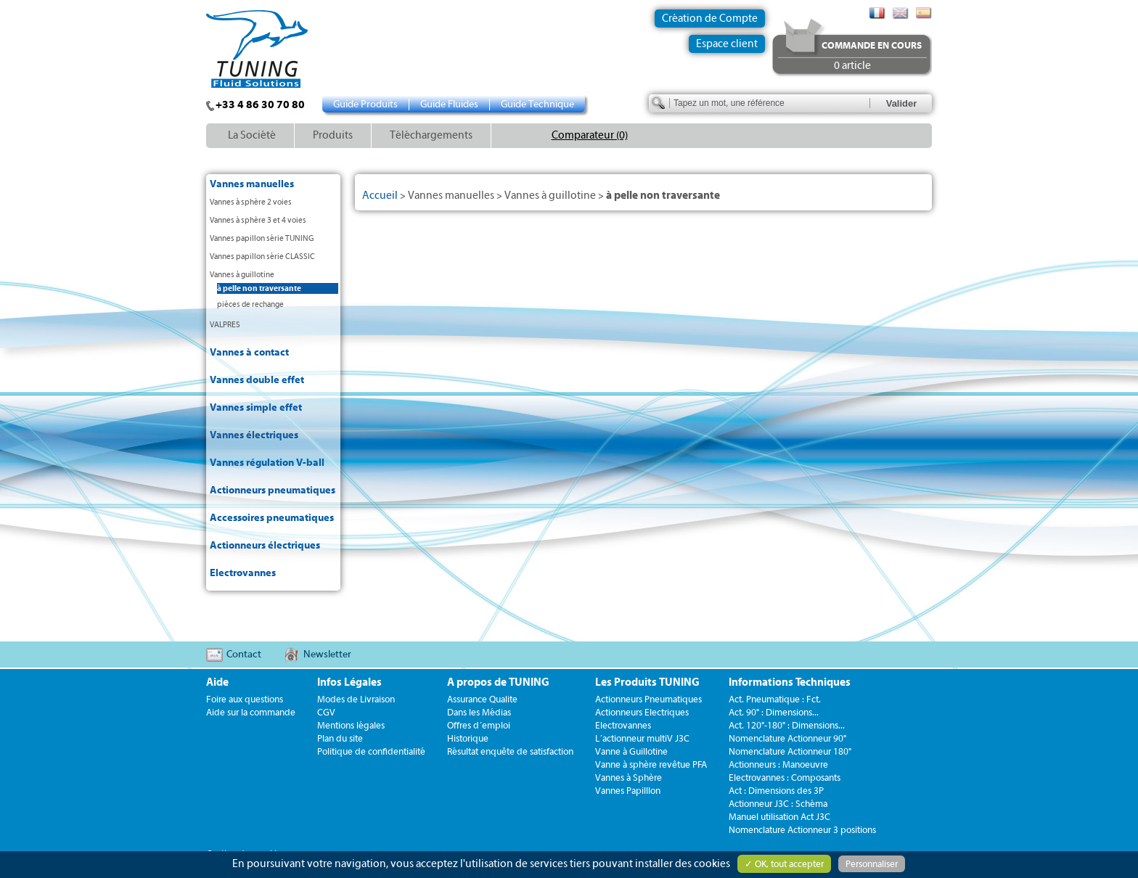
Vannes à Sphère (628, 777)
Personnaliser (872, 863)
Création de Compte (710, 18)
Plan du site (340, 738)
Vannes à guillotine (242, 274)
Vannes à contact (249, 352)
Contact (243, 654)
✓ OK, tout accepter (784, 863)
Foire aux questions (244, 699)
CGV (326, 712)
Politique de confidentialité (371, 751)
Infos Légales (349, 682)
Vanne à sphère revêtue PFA (651, 764)
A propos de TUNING (498, 682)
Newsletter (327, 654)
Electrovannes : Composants (784, 777)
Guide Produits (365, 104)
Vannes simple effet (256, 408)
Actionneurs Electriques (642, 712)
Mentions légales (351, 725)
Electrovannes (243, 573)
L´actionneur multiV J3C (642, 738)
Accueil (380, 195)
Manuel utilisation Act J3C (779, 816)
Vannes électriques (254, 435)
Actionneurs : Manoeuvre (778, 764)
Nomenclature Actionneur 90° (787, 738)
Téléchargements (431, 135)
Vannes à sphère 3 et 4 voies (258, 220)
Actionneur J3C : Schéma (778, 803)
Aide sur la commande (250, 712)
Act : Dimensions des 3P (776, 790)
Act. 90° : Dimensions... (774, 712)
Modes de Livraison (356, 699)
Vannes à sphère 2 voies (251, 202)
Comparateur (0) (590, 135)
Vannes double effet (257, 380)
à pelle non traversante (259, 288)
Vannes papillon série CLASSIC (262, 256)
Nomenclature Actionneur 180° (790, 751)
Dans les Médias (479, 712)
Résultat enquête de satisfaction (510, 751)
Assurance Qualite (482, 699)
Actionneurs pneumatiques (272, 490)
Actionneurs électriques (265, 545)
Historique (467, 738)
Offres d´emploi (478, 725)
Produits (333, 135)
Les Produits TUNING (647, 682)
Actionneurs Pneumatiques (648, 699)
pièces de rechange (250, 304)
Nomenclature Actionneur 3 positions (802, 829)
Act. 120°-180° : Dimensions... (787, 725)
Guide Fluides (449, 104)
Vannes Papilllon (627, 790)
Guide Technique (537, 104)
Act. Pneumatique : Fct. (775, 699)
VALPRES (225, 324)
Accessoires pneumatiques (272, 518)
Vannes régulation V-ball (267, 463)
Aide (217, 682)
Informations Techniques (790, 682)
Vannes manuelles (252, 184)
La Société (252, 135)
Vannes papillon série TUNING (262, 238)
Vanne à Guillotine (631, 751)
